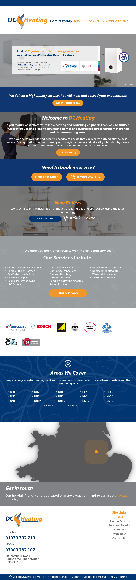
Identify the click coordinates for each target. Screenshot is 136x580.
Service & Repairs (119, 525)
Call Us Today (68, 152)
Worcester (119, 534)
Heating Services (119, 521)
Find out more (68, 293)
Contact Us (119, 538)
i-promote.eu (39, 576)
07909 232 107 (115, 21)
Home (119, 517)
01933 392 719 (86, 21)
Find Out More (46, 177)
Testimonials (119, 529)
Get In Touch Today (68, 103)
